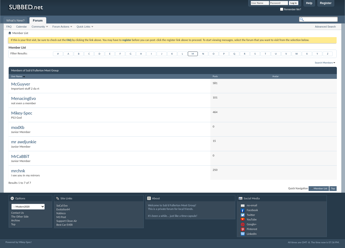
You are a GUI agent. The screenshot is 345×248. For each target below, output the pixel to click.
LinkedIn (252, 234)
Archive (15, 220)
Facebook (252, 210)
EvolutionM (63, 209)
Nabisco (61, 213)
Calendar (21, 26)
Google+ (252, 224)
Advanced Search (325, 26)
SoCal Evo (62, 205)
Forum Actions (60, 26)
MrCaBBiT (20, 156)
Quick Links (83, 26)
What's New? (15, 20)
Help (309, 3)
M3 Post (61, 217)
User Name (18, 76)
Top (333, 188)
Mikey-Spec (21, 113)
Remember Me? (290, 9)
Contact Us (17, 212)
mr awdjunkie (23, 141)
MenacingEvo (23, 98)
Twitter (251, 215)
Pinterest (252, 229)
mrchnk (18, 170)
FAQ (9, 26)
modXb (17, 127)
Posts (215, 76)
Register (326, 3)
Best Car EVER (65, 224)
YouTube (252, 219)
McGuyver (20, 84)
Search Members (324, 62)
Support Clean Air (67, 221)
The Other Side (20, 216)
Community (38, 26)
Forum (37, 20)
